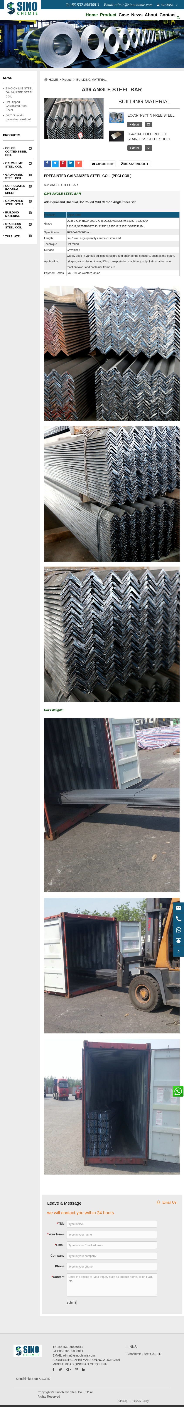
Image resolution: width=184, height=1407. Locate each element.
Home (92, 14)
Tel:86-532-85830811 (83, 5)
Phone (59, 1266)
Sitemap (122, 1401)
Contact (168, 14)
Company (57, 1255)
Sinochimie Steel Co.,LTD (144, 1354)
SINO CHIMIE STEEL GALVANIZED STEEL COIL (19, 92)
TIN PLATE (12, 236)
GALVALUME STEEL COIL (14, 163)
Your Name (55, 1234)
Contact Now (102, 164)
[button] (47, 164)
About (151, 14)
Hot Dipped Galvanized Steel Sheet (16, 106)
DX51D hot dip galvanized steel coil (18, 117)
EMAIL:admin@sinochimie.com (73, 1355)
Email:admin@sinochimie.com (128, 5)
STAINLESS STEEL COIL (13, 224)
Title (60, 1223)
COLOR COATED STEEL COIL (16, 148)
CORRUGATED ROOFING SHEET (15, 186)
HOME (53, 79)
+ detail (135, 124)
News (137, 14)
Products (11, 135)
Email (59, 1245)
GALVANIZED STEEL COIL (14, 174)
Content (58, 1277)
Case (124, 14)
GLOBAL (167, 5)
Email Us (166, 1202)
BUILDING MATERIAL (12, 212)
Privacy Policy (140, 1401)
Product (108, 14)
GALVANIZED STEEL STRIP (14, 201)
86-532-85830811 (134, 164)
